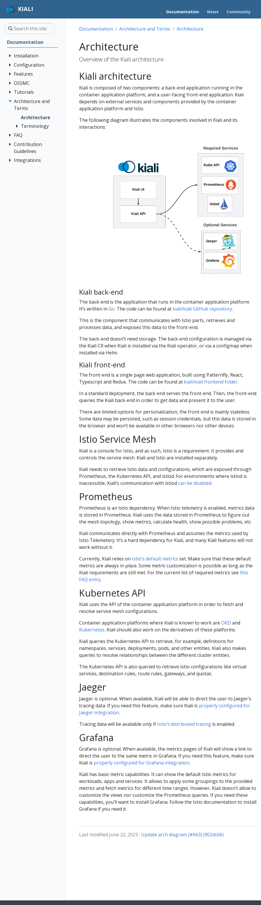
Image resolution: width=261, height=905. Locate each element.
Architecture (190, 29)
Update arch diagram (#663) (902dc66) (182, 834)
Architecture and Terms (144, 29)
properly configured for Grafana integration (141, 763)
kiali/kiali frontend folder (211, 382)
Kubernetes (92, 630)
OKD (226, 623)
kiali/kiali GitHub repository (202, 309)
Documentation (96, 29)
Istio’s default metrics (155, 559)
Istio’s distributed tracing (184, 724)
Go (112, 309)
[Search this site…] (29, 28)
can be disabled (194, 483)
